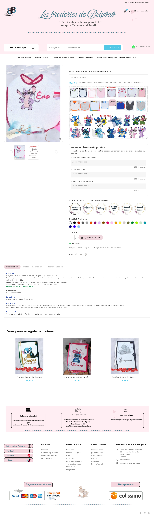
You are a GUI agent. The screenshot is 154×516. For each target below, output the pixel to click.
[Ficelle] (124, 222)
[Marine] (70, 226)
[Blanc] (70, 222)
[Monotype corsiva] (75, 209)
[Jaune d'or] (115, 222)
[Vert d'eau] (140, 222)
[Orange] (91, 222)
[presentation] (11, 152)
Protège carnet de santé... (29, 377)
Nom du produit (78, 78)
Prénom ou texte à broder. (82, 181)
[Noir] (74, 222)
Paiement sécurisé (74, 461)
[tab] (12, 267)
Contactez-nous (73, 464)
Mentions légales (74, 452)
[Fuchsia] (107, 222)
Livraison (70, 450)
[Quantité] (72, 237)
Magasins (70, 469)
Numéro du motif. (78, 169)
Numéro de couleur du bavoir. (84, 158)
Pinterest (85, 254)
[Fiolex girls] (140, 209)
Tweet (80, 254)
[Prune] (95, 222)
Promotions (46, 450)
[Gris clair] (86, 222)
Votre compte (98, 444)
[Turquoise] (144, 222)
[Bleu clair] (78, 226)
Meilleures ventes (49, 455)
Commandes (97, 455)
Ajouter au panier (91, 237)
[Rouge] (78, 222)
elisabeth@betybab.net (130, 463)
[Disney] (101, 209)
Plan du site (46, 458)
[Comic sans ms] (114, 209)
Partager (75, 254)
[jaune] (120, 222)
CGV (68, 455)
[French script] (127, 209)
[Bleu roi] (74, 226)
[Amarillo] (88, 209)
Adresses (95, 461)
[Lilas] (99, 222)
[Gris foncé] (82, 222)
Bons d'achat (97, 464)
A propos (70, 458)
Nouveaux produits (49, 452)
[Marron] (103, 222)
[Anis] (136, 222)
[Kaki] (128, 222)
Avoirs (94, 458)
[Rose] (111, 222)
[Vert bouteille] (132, 222)
